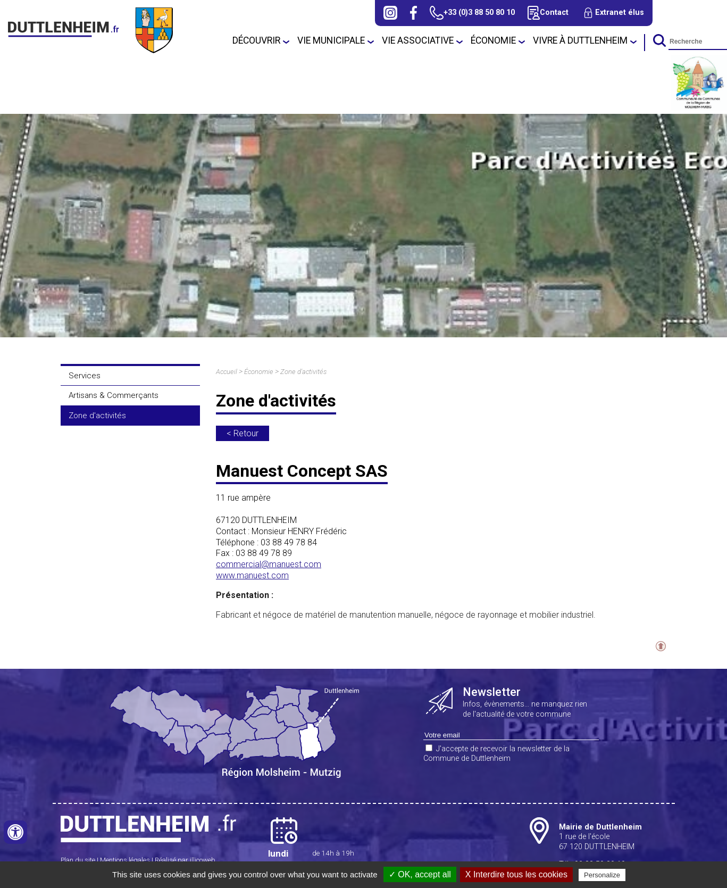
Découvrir (256, 40)
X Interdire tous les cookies (516, 874)
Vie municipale (331, 40)
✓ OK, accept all (420, 874)
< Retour (242, 433)
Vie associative (418, 40)
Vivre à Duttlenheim (580, 40)
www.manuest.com (252, 575)
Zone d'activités (97, 415)
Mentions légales (125, 860)
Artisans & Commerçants (113, 395)
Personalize (602, 875)
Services (85, 375)
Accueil (226, 372)
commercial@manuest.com (268, 564)
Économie (493, 40)
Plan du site (78, 860)
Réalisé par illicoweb (185, 860)
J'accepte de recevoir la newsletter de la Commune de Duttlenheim (496, 753)
